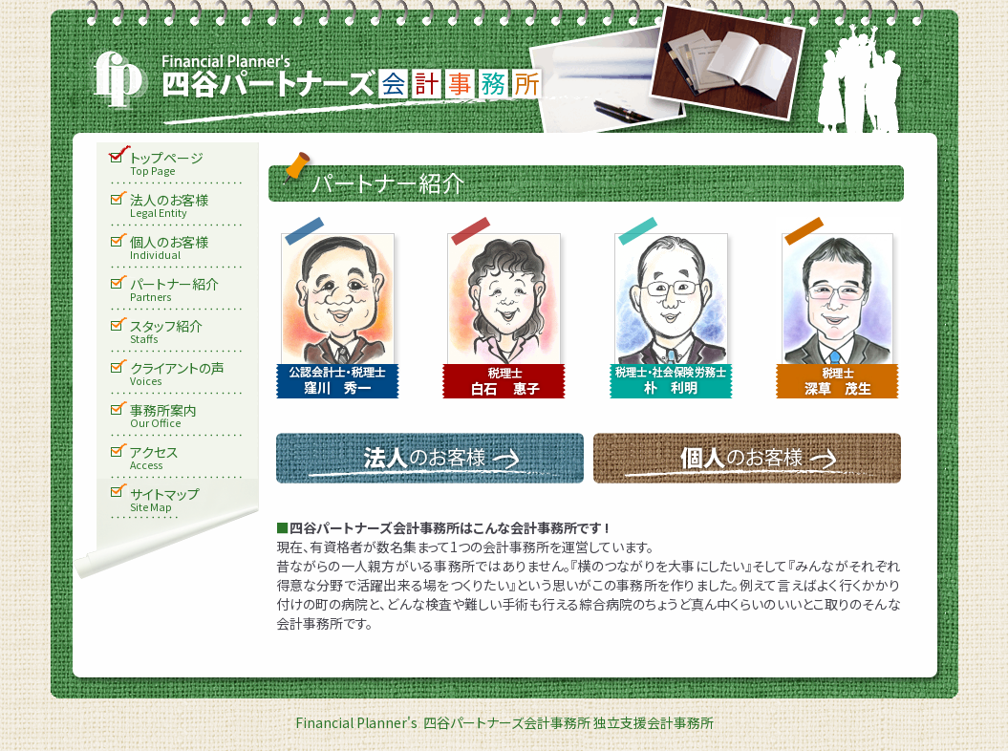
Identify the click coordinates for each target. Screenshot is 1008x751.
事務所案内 (194, 416)
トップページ (194, 164)
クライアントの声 (194, 374)
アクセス (194, 458)
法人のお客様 (194, 206)
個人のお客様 (194, 248)
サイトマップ (194, 500)
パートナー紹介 (194, 290)
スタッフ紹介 (194, 332)
